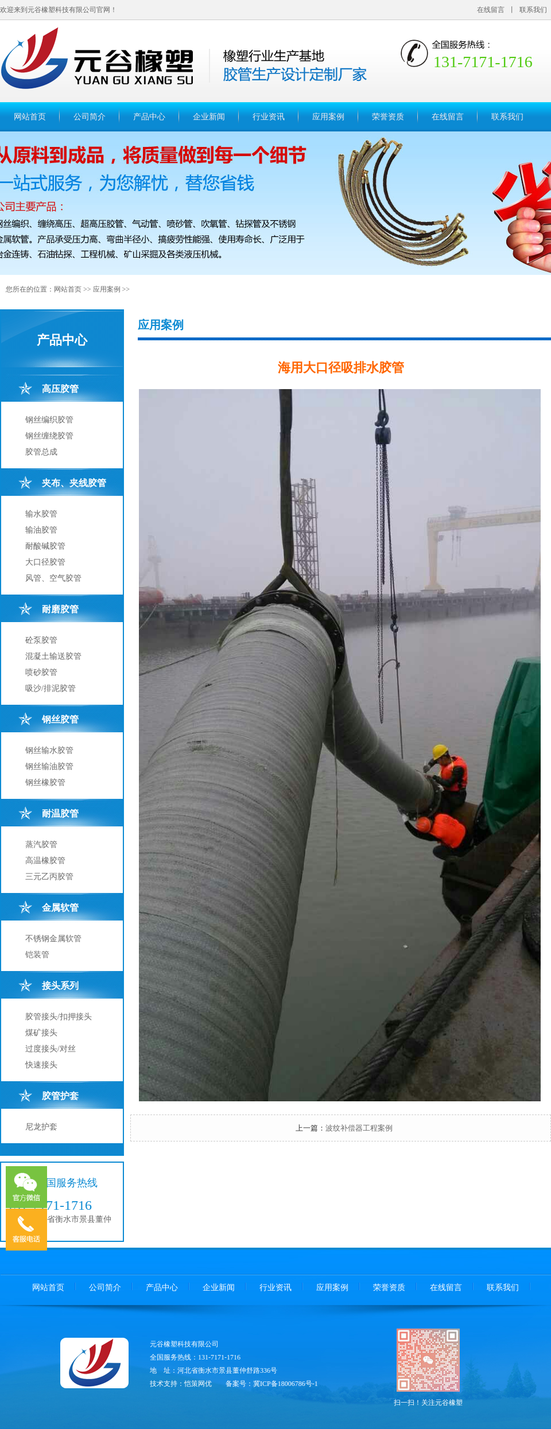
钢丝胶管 (60, 719)
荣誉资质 (388, 116)
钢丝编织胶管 (49, 420)
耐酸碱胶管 (45, 546)
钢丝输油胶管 (49, 766)
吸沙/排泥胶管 (50, 688)
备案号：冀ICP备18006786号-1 (272, 1384)
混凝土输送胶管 (53, 656)
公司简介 (89, 116)
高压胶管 (60, 389)
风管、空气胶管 (53, 578)
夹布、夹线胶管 (74, 483)
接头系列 (60, 986)
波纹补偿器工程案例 (359, 1128)
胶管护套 (60, 1096)
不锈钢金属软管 (53, 938)
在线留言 (491, 10)
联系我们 (533, 10)
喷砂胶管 (41, 672)
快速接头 (41, 1065)
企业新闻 (209, 116)
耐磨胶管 (60, 609)
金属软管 (60, 907)
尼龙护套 (41, 1127)
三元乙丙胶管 (49, 876)
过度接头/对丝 (50, 1048)
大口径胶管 (45, 562)
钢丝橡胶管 (45, 782)
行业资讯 (269, 116)
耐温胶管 (60, 813)
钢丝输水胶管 (49, 750)
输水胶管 (41, 514)
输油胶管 (41, 530)
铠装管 (37, 954)
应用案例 (328, 116)
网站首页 (30, 116)
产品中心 (149, 116)
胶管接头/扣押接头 (58, 1016)
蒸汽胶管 (41, 844)
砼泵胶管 (41, 640)
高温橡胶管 (45, 860)
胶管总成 (41, 452)
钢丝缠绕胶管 (49, 436)
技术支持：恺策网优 (181, 1384)
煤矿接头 (41, 1032)
